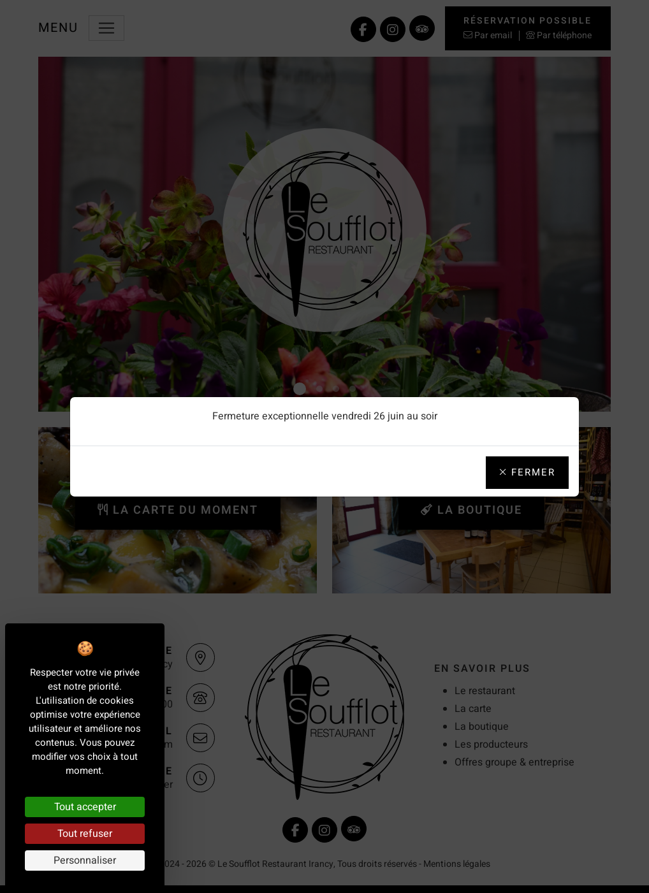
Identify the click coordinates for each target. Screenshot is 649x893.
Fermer (527, 472)
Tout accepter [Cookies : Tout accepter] (85, 807)
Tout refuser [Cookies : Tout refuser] (84, 833)
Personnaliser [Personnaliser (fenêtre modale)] (85, 860)
